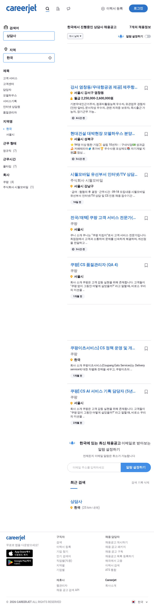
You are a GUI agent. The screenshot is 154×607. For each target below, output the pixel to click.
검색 (59, 542)
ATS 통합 (110, 569)
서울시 (10, 134)
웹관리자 (61, 585)
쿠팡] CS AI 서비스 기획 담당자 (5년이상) (106, 391)
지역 (10, 50)
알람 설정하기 (136, 467)
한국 (9, 128)
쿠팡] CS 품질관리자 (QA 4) (94, 264)
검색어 (11, 28)
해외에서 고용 (113, 560)
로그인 (138, 8)
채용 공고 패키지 (115, 546)
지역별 (60, 565)
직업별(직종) (64, 560)
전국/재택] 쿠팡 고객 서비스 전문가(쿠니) (106, 217)
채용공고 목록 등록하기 (119, 556)
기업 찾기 (62, 551)
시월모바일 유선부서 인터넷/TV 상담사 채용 (108, 174)
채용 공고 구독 (114, 551)
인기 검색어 (63, 556)
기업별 (60, 569)
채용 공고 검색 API (67, 590)
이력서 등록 (112, 8)
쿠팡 (73, 223)
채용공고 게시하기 (116, 542)
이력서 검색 (112, 565)
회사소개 (110, 585)
